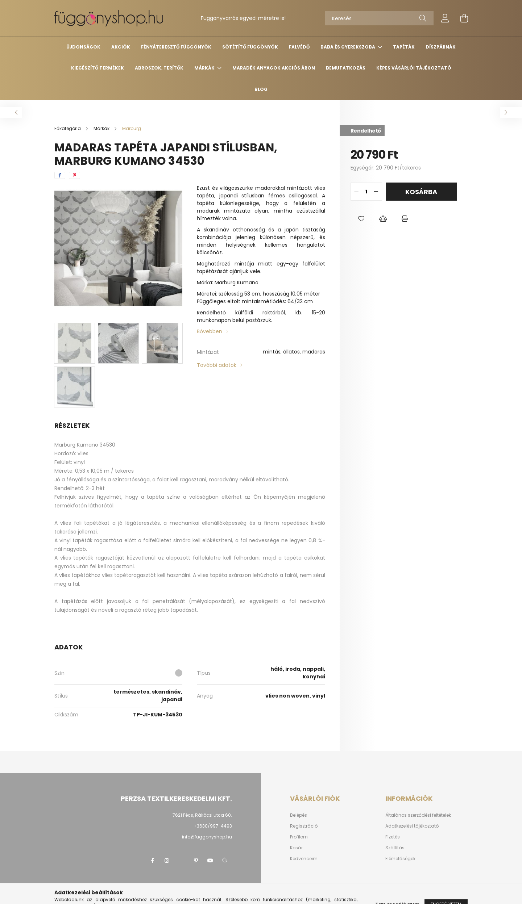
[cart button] (464, 18)
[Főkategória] (68, 128)
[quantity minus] (356, 191)
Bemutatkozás (345, 68)
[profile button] (445, 18)
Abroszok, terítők (159, 68)
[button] (361, 219)
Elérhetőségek (400, 858)
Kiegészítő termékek (97, 68)
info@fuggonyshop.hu (207, 837)
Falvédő (299, 47)
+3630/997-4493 (213, 826)
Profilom (299, 837)
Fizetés (392, 837)
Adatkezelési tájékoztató (412, 826)
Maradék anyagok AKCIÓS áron (273, 68)
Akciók (120, 47)
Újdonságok (83, 47)
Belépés (298, 815)
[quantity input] (366, 191)
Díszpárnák (441, 47)
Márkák (205, 68)
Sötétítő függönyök (250, 47)
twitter (181, 860)
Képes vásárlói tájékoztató (413, 68)
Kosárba (421, 191)
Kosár (296, 847)
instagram (167, 860)
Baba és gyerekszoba (348, 47)
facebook (152, 860)
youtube (210, 860)
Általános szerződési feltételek (418, 815)
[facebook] (59, 175)
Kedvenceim (304, 858)
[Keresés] (379, 18)
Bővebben (209, 331)
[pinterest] (74, 175)
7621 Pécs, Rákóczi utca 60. (202, 815)
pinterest (195, 860)
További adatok (216, 365)
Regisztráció (304, 826)
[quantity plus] (376, 191)
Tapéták (404, 47)
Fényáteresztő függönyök (176, 47)
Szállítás (395, 847)
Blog (261, 89)
